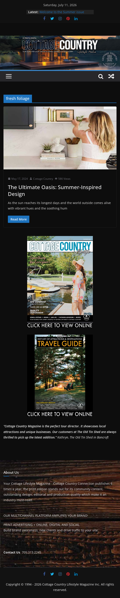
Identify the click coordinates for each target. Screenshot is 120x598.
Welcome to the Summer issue (61, 12)
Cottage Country (43, 179)
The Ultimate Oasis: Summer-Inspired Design (55, 190)
